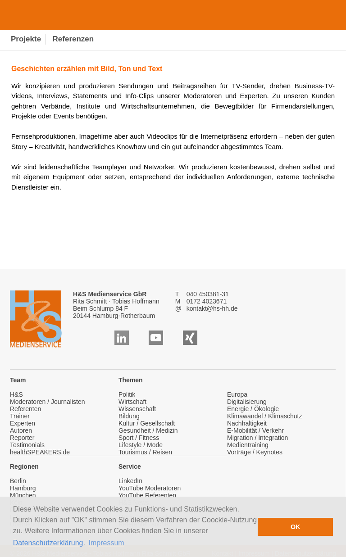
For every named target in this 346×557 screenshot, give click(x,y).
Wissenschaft (137, 408)
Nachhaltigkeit (247, 423)
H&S (16, 394)
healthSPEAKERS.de (40, 452)
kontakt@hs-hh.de (212, 308)
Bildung (129, 416)
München (23, 495)
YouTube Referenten (147, 495)
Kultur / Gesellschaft (146, 423)
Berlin (18, 481)
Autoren (21, 430)
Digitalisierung (247, 401)
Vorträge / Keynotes (254, 452)
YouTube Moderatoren (149, 488)
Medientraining (248, 444)
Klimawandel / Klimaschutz (264, 416)
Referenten (25, 408)
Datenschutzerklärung (48, 543)
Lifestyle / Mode (140, 444)
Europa (237, 394)
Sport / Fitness (138, 437)
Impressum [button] (106, 543)
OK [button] (295, 526)
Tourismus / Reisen (145, 452)
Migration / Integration (257, 437)
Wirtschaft (132, 401)
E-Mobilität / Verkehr (255, 430)
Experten (22, 423)
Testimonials (27, 444)
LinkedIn (130, 481)
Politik (126, 394)
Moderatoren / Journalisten (47, 401)
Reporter (22, 437)
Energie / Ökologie (253, 408)
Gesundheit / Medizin (148, 430)
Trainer (20, 416)
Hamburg (23, 488)
